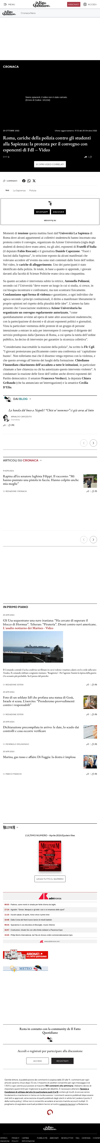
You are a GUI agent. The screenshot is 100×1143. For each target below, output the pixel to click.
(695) (93, 157)
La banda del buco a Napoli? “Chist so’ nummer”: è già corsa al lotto (51, 410)
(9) (94, 491)
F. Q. (6, 157)
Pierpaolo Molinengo (16, 744)
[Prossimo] (93, 443)
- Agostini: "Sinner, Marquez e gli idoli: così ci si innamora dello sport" (35, 910)
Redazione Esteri (13, 685)
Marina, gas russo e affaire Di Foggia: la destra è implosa (39, 757)
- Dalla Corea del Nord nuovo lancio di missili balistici (28, 920)
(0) (94, 685)
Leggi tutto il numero (49, 879)
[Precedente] (83, 443)
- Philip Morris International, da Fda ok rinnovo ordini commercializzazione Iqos (39, 935)
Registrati (62, 1061)
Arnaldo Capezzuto (21, 417)
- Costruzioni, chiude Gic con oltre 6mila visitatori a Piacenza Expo (34, 930)
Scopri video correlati (50, 164)
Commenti (10, 181)
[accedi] (90, 4)
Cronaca (10, 67)
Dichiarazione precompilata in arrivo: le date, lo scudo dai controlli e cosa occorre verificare (41, 729)
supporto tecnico (67, 1104)
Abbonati (73, 4)
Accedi (37, 1061)
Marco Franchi (12, 774)
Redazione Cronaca (15, 491)
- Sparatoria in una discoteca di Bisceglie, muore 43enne (30, 925)
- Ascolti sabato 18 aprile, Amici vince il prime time (27, 915)
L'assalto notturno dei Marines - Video (28, 628)
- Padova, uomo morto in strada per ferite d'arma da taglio (30, 905)
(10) (11, 425)
